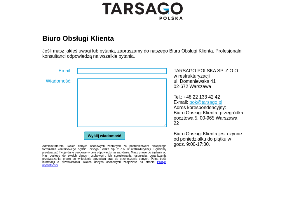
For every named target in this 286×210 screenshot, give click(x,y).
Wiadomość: (59, 80)
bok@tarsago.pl (205, 102)
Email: (65, 70)
